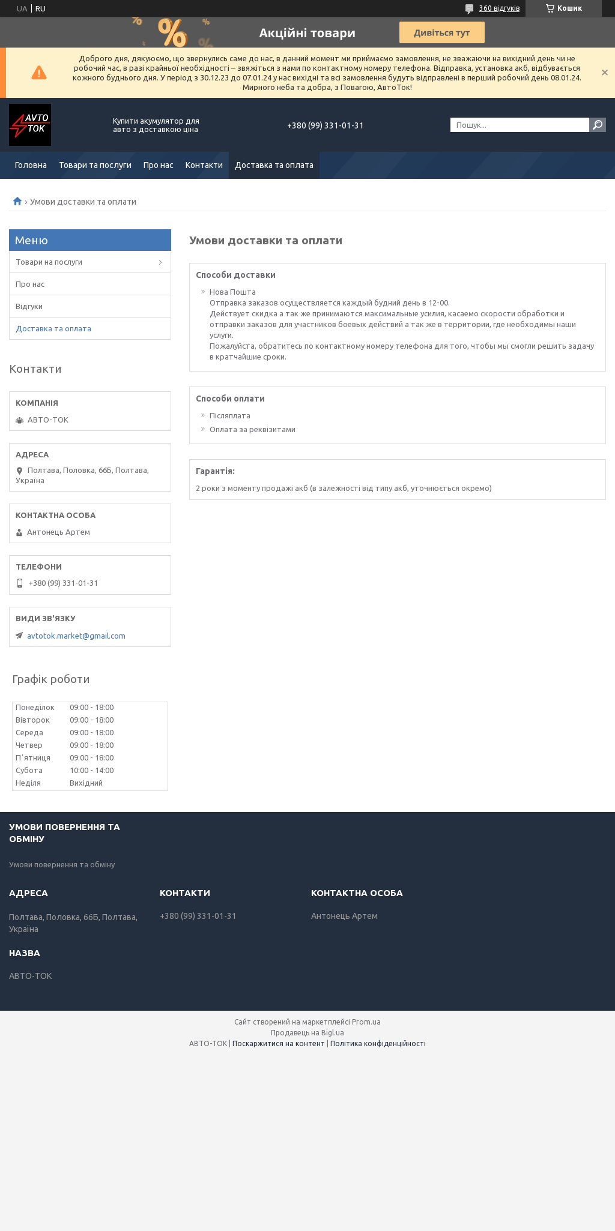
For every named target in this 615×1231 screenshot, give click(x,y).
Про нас (159, 165)
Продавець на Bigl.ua (307, 1033)
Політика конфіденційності (378, 1043)
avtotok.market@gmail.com (76, 635)
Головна (31, 165)
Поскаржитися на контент (278, 1043)
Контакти (204, 165)
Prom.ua (366, 1022)
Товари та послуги (95, 165)
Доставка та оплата (274, 165)
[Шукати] (597, 125)
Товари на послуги (49, 261)
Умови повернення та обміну (62, 864)
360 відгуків (499, 8)
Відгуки (29, 306)
